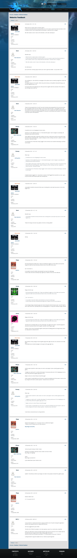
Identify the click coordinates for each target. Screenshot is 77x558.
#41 (65, 286)
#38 (65, 210)
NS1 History (15, 555)
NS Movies (46, 554)
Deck (17, 50)
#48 (65, 470)
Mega (17, 260)
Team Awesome (17, 57)
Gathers (40, 9)
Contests (33, 9)
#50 (65, 519)
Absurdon (17, 24)
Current (15, 553)
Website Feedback (23, 14)
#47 (65, 445)
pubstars (17, 270)
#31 (65, 24)
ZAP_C (17, 519)
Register (64, 5)
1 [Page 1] (14, 20)
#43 (65, 337)
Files (46, 555)
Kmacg (17, 151)
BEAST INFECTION (17, 135)
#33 (65, 76)
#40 (65, 260)
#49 (65, 493)
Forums (53, 9)
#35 (65, 126)
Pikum (17, 126)
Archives (30, 554)
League (66, 9)
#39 (65, 233)
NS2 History (15, 554)
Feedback (16, 14)
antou (17, 313)
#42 (65, 313)
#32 (65, 50)
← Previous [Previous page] (12, 20)
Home (17, 286)
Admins (12, 33)
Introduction (30, 553)
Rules (62, 554)
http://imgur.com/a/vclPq (30, 426)
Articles (47, 9)
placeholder (17, 31)
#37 (65, 183)
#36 (65, 151)
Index (62, 553)
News (27, 9)
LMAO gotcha (17, 158)
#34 (65, 103)
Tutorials (59, 9)
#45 (65, 389)
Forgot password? (62, 6)
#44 (65, 364)
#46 (65, 419)
